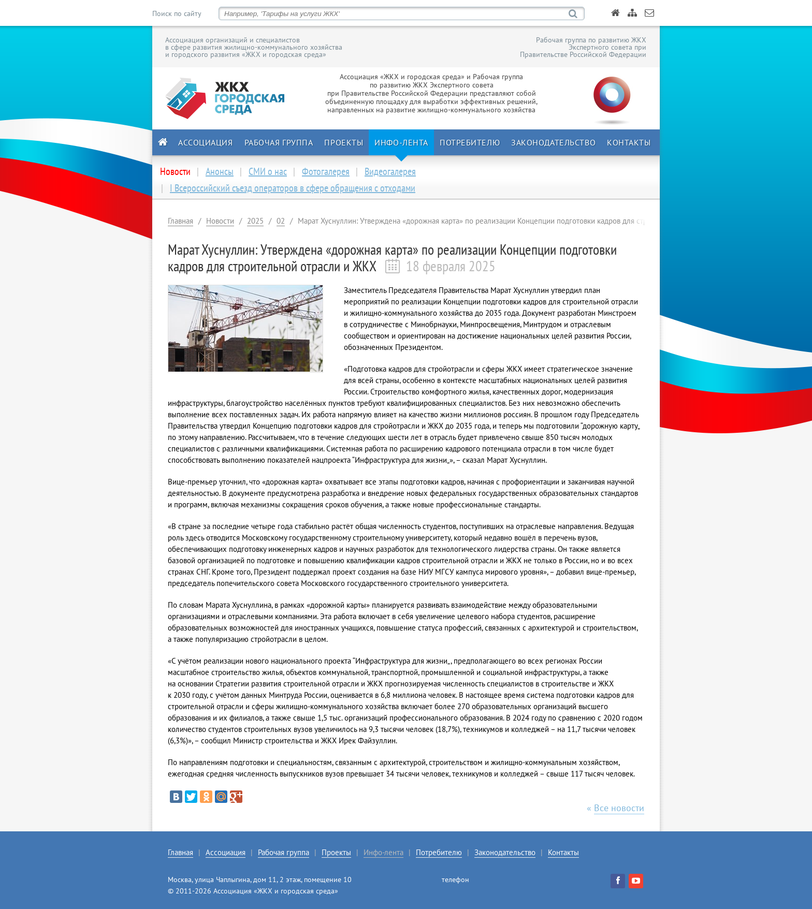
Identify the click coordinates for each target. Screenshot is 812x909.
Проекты (343, 142)
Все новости (619, 808)
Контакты (628, 142)
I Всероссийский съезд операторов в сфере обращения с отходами (292, 188)
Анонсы (220, 171)
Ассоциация (205, 142)
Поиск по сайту (176, 13)
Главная (180, 221)
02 (281, 221)
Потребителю (470, 142)
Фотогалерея (326, 171)
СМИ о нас (268, 171)
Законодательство (553, 142)
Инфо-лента (401, 142)
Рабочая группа (278, 142)
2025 (255, 221)
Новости (220, 221)
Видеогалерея (390, 171)
